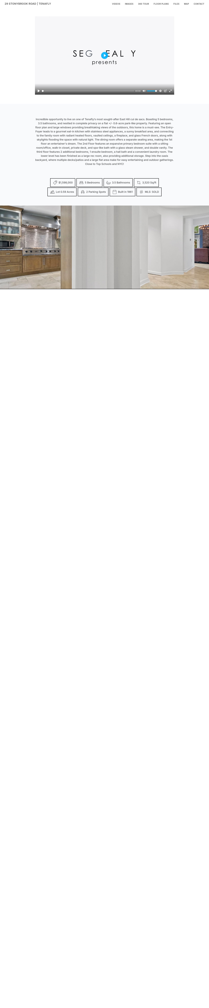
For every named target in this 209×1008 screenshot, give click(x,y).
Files (176, 4)
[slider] (88, 91)
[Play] (38, 91)
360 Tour (143, 4)
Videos (116, 4)
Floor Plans (161, 4)
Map (186, 4)
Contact (199, 4)
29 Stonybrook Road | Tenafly (28, 3)
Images (129, 4)
